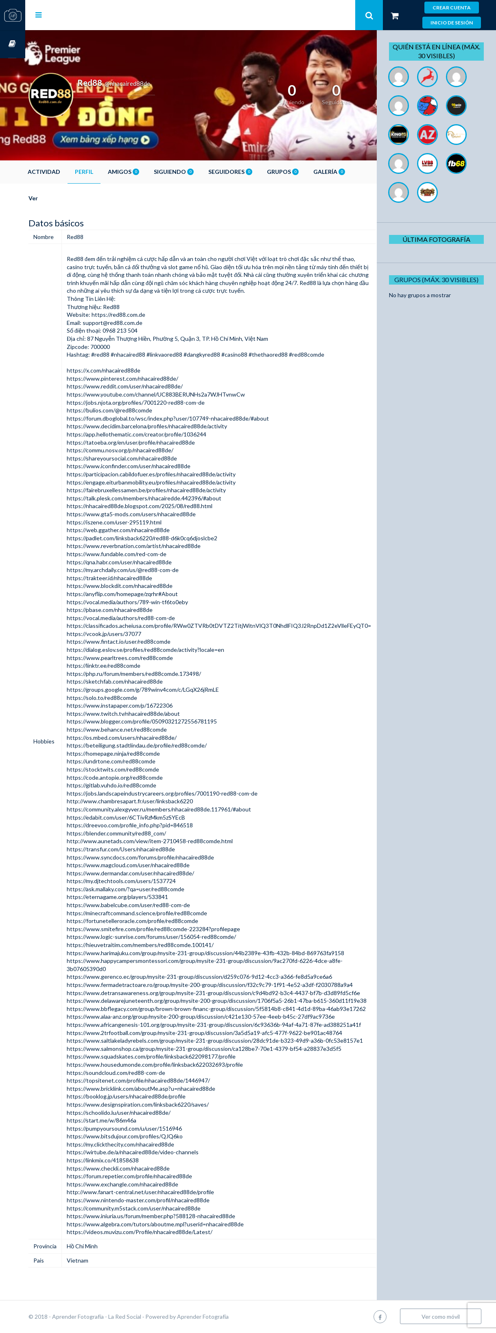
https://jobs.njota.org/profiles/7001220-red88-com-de (161, 402)
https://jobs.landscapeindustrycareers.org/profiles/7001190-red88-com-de (187, 793)
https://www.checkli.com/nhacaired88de (143, 1168)
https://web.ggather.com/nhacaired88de (143, 529)
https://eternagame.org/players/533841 (142, 896)
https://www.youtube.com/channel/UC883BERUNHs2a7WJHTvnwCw (181, 394)
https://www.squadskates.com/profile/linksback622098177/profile (176, 1056)
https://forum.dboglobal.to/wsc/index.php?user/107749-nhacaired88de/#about (193, 418)
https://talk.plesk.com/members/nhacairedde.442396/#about (169, 498)
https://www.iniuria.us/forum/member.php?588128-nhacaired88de (176, 1215)
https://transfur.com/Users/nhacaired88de (146, 849)
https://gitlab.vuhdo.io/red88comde (136, 785)
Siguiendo (199, 171)
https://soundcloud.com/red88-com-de (141, 1072)
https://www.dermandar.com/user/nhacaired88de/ (155, 873)
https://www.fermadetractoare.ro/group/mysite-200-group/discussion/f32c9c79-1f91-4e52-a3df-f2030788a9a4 (235, 984)
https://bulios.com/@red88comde (134, 410)
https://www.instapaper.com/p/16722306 (145, 705)
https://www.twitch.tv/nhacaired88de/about (148, 713)
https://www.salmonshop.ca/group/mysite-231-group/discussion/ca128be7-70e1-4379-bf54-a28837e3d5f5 (229, 1048)
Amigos (148, 171)
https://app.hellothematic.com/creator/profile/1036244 (162, 434)
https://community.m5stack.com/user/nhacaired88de (159, 1208)
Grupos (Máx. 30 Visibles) (440, 279)
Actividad (69, 171)
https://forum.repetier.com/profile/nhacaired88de (154, 1176)
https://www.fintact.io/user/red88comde (144, 641)
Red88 (100, 258)
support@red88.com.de (138, 322)
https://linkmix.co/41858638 (128, 1160)
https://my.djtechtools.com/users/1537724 (146, 880)
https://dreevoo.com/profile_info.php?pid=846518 (155, 825)
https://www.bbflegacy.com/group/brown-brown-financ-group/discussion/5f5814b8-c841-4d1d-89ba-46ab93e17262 (241, 1008)
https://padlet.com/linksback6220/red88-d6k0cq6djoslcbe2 (167, 538)
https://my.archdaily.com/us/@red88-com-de (148, 569)
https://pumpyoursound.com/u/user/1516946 (149, 1128)
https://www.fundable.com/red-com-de (142, 553)
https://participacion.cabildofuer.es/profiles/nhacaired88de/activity (176, 474)
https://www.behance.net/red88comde (142, 729)
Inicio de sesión (451, 23)
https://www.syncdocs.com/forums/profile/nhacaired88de (165, 857)
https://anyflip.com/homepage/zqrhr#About (147, 593)
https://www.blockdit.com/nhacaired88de (145, 585)
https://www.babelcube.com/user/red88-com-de (153, 904)
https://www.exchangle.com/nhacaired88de (147, 1184)
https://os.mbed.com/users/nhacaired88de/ (147, 737)
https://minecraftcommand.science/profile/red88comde (162, 913)
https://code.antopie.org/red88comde (140, 777)
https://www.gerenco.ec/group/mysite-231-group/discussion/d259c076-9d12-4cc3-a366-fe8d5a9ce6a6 (224, 976)
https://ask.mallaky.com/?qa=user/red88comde (151, 889)
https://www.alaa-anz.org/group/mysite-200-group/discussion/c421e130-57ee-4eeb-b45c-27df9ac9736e (226, 1016)
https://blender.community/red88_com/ (141, 833)
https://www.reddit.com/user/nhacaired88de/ (150, 386)
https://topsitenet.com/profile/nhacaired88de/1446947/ (163, 1080)
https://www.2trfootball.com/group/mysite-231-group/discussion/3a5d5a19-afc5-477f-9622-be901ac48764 (229, 1032)
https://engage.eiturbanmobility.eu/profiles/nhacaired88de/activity (176, 482)
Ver (58, 198)
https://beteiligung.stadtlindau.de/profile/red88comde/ (162, 745)
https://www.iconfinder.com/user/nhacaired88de (154, 466)
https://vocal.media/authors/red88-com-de (146, 617)
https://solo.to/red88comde (127, 697)
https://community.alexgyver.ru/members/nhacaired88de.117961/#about (184, 809)
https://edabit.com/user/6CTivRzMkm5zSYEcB (151, 817)
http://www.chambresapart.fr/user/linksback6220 (155, 801)
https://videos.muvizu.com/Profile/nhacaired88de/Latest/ (165, 1231)
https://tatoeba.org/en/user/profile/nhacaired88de (156, 442)
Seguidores (255, 171)
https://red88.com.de (143, 314)
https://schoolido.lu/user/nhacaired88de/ (144, 1112)
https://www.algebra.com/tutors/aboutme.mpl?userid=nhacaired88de (180, 1224)
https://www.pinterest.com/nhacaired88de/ (147, 378)
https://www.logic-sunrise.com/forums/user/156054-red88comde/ (176, 936)
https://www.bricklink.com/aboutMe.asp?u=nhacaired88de (166, 1088)
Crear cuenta (452, 7)
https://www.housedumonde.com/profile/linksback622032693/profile (180, 1064)
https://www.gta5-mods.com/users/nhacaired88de (156, 514)
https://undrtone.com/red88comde (136, 761)
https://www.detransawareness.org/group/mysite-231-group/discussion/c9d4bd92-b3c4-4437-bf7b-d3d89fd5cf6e (238, 992)
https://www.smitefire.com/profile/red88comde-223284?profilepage (178, 928)
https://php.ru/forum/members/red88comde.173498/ (159, 673)
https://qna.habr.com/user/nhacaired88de (144, 562)
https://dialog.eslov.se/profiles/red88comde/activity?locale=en (170, 649)
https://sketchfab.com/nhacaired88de (140, 681)
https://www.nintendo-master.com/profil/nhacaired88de (163, 1200)
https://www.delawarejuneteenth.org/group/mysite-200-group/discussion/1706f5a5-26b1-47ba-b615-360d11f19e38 (242, 1000)
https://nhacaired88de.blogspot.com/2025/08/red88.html (165, 505)
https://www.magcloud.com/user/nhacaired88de (153, 865)
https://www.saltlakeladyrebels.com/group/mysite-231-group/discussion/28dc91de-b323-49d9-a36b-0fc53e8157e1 (240, 1040)
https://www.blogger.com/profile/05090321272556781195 (167, 721)
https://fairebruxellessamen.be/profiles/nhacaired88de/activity (171, 490)
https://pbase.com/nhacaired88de (135, 609)
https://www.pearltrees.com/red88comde (145, 657)
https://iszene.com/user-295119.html (139, 522)
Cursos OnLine (12, 44)
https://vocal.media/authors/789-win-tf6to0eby (152, 602)
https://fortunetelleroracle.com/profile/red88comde (157, 920)
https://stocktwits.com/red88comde (138, 769)
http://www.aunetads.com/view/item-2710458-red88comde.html (175, 841)
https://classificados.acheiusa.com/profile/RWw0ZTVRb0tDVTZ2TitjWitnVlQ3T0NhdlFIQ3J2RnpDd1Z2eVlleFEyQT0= (244, 625)
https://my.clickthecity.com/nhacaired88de (145, 1144)
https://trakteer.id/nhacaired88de (134, 577)
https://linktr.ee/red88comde (129, 665)
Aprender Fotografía (228, 1316)
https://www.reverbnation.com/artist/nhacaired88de (159, 545)
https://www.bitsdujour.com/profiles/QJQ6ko (150, 1136)
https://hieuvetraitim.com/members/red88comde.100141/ (165, 944)
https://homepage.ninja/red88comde (138, 753)
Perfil (109, 171)
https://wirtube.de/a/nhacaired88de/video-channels (158, 1152)
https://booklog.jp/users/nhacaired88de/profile (151, 1096)
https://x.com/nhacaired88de (129, 370)
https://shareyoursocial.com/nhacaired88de (147, 458)
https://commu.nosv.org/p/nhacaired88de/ (145, 450)
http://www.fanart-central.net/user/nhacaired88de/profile (165, 1191)
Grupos (308, 171)
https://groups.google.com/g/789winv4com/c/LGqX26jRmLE (168, 689)
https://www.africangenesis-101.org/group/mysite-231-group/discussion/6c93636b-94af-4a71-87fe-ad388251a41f (239, 1024)
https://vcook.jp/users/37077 (129, 633)
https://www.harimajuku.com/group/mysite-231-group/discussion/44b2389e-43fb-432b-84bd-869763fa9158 (230, 952)
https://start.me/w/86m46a (127, 1120)
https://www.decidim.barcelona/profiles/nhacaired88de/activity (172, 426)
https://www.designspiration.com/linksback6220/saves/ (163, 1104)
